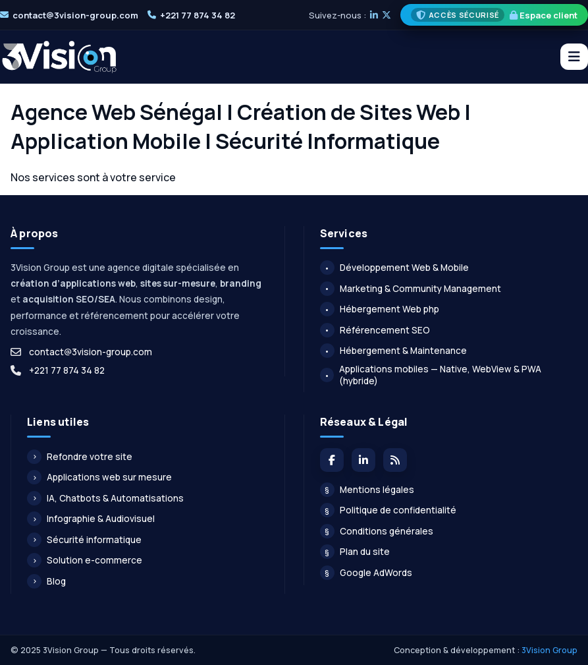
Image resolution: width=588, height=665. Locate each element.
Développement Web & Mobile (394, 267)
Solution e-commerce (84, 560)
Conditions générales (376, 531)
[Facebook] (332, 460)
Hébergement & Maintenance (393, 350)
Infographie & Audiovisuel (91, 518)
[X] (386, 15)
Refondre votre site (79, 456)
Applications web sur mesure (99, 477)
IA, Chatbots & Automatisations (105, 498)
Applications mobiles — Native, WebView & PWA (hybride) (431, 375)
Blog (46, 581)
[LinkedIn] (374, 15)
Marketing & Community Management (410, 288)
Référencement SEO (375, 330)
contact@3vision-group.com (75, 15)
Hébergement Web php (379, 309)
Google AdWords (366, 572)
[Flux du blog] (395, 460)
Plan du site (355, 551)
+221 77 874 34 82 (197, 15)
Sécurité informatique (84, 540)
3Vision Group (549, 650)
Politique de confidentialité (388, 510)
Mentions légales (367, 489)
